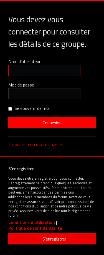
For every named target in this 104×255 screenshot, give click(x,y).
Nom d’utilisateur (24, 61)
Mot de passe (21, 84)
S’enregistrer (54, 239)
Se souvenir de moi (29, 108)
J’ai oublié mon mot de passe (35, 144)
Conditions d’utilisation (31, 222)
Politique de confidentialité (35, 228)
